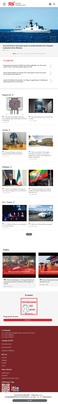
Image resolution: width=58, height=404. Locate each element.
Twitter (3, 365)
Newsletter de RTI (6, 347)
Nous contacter (7, 369)
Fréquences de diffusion (8, 350)
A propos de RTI (7, 340)
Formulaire (4, 375)
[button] (14, 53)
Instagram (4, 360)
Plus (29, 234)
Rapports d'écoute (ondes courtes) (10, 378)
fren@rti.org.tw (6, 372)
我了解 (30, 400)
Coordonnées (6, 330)
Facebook (4, 357)
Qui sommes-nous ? (7, 344)
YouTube (4, 362)
